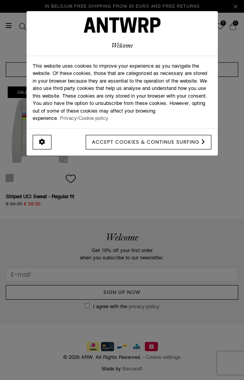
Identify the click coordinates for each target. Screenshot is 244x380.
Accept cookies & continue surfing (148, 142)
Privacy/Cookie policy (84, 118)
